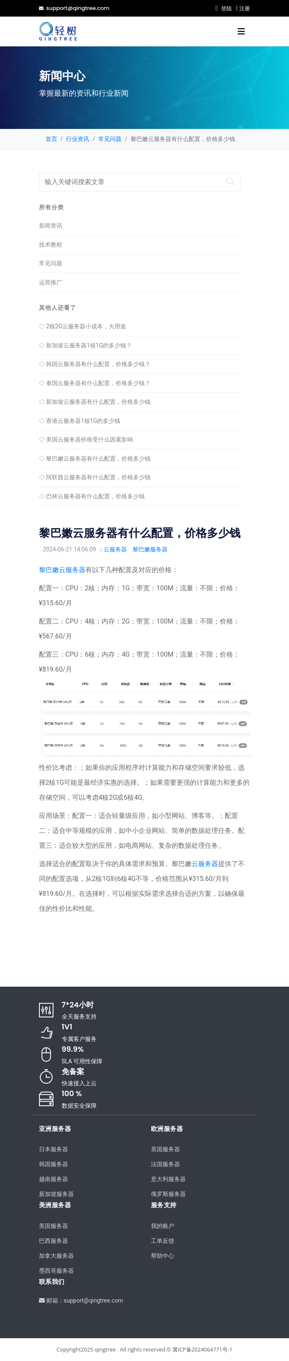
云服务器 (115, 549)
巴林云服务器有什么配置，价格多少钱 (92, 496)
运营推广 (50, 282)
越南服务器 (53, 1179)
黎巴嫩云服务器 (62, 570)
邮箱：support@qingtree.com (81, 1300)
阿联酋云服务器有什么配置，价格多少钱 (95, 477)
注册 (243, 8)
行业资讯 (77, 139)
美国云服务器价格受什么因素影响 (86, 439)
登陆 (223, 8)
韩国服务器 (53, 1164)
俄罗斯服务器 (168, 1194)
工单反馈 (162, 1240)
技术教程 (50, 244)
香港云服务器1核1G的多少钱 (80, 420)
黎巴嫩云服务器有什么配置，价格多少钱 (95, 458)
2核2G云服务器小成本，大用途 (82, 326)
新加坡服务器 (56, 1194)
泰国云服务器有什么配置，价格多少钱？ (95, 383)
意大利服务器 (168, 1179)
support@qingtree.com (74, 8)
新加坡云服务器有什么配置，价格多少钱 (95, 401)
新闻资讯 (50, 225)
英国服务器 (165, 1149)
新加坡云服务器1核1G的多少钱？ (85, 345)
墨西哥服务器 (56, 1270)
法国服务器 (165, 1164)
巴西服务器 (53, 1240)
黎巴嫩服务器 (150, 549)
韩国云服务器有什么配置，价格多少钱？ (95, 364)
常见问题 (109, 139)
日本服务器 (53, 1149)
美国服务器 (53, 1226)
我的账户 (162, 1226)
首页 (51, 139)
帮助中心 (162, 1255)
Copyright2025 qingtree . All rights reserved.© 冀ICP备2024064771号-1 (144, 1349)
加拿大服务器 (56, 1255)
